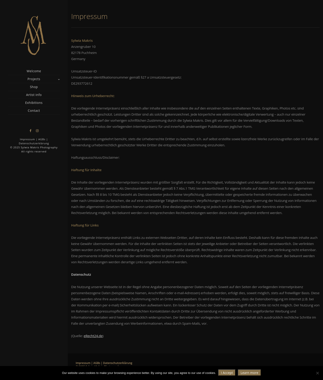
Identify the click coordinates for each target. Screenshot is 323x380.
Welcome (34, 71)
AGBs (41, 139)
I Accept (227, 373)
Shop (34, 87)
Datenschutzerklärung (34, 143)
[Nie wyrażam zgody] (317, 373)
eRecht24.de (93, 335)
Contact (34, 110)
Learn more (249, 373)
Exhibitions (33, 102)
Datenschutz (81, 274)
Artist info (34, 95)
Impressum (27, 139)
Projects (34, 79)
